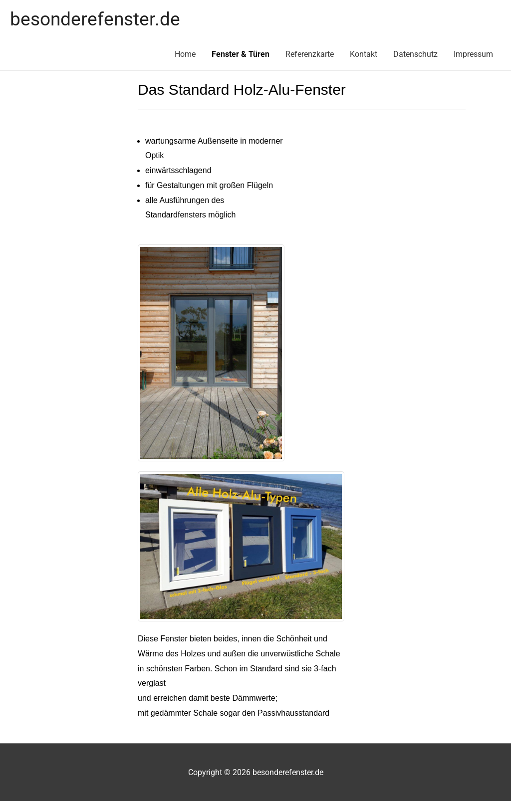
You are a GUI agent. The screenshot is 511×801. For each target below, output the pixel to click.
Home (185, 54)
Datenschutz (415, 54)
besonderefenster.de (95, 19)
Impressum (473, 54)
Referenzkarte (309, 54)
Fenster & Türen (240, 54)
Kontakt (363, 54)
